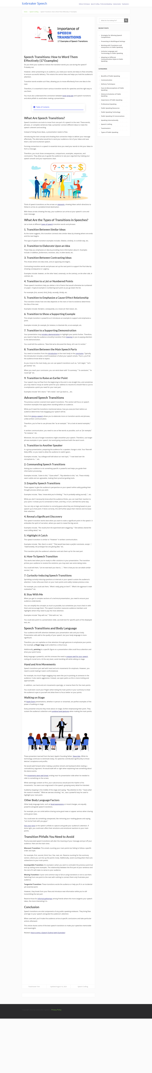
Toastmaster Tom (34, 987)
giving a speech (37, 416)
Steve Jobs (76, 756)
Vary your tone (29, 826)
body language (68, 96)
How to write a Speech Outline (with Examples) (48, 933)
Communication (117, 4)
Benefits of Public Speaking (110, 76)
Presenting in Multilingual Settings (113, 41)
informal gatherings (45, 899)
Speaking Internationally (109, 120)
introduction (52, 353)
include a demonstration (51, 334)
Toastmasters (125, 4)
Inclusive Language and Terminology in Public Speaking (112, 52)
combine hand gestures (60, 711)
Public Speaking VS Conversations (112, 116)
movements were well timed (37, 775)
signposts (61, 204)
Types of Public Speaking (109, 132)
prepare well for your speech (77, 656)
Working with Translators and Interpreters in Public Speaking (112, 46)
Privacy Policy (56, 1010)
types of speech (47, 224)
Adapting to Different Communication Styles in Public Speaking (112, 59)
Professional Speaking (106, 4)
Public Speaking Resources (110, 108)
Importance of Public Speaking (111, 100)
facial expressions (57, 804)
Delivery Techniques (84, 4)
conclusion (80, 353)
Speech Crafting (95, 4)
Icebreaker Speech (34, 3)
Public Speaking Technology (110, 112)
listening (69, 337)
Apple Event (30, 702)
